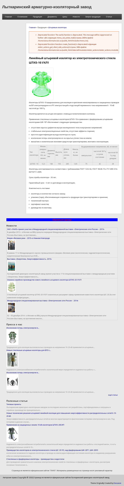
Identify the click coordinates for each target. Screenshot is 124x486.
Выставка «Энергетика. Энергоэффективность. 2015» (29, 259)
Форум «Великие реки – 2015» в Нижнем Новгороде (28, 238)
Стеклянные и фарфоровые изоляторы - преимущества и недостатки (35, 459)
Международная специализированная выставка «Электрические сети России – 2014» (42, 301)
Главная (8, 17)
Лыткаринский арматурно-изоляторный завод (47, 7)
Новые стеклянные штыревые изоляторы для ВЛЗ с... (28, 350)
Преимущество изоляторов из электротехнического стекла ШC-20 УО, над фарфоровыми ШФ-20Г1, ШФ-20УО (52, 450)
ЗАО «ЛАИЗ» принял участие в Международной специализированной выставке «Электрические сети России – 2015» (55, 229)
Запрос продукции (92, 17)
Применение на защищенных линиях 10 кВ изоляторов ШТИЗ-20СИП (35, 425)
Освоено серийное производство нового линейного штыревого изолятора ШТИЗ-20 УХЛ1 (44, 280)
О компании (22, 17)
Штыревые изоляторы (57, 27)
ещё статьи (113, 395)
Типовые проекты (13, 404)
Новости (76, 17)
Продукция (37, 17)
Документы (52, 17)
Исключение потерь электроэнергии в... (22, 328)
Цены (64, 17)
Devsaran (117, 483)
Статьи (109, 17)
